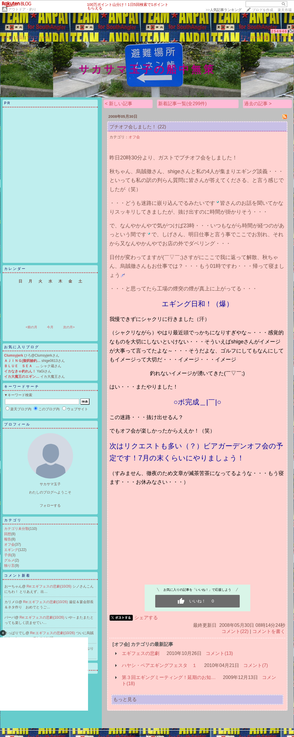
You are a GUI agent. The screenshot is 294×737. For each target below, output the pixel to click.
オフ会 (9, 544)
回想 (7, 534)
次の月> (69, 327)
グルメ (9, 560)
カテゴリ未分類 (16, 529)
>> (223, 10)
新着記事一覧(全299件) (182, 103)
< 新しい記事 (118, 103)
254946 (279, 31)
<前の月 (31, 327)
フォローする (50, 505)
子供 (7, 555)
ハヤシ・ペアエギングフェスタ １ (159, 665)
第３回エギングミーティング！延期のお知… (169, 677)
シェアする (146, 617)
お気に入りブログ (21, 347)
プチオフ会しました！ (132, 126)
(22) (162, 126)
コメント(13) (219, 653)
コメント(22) (235, 631)
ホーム (7, 37)
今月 (50, 327)
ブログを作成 (262, 10)
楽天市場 (285, 10)
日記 (20, 37)
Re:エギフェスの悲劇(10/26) (49, 586)
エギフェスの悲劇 (140, 653)
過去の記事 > (258, 103)
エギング (11, 550)
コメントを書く (268, 631)
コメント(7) (255, 665)
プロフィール (38, 37)
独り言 (9, 566)
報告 (7, 539)
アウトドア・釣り (22, 9)
